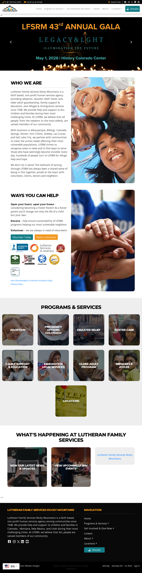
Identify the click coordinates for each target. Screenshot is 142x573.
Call (11, 2)
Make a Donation (46, 237)
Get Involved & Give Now (78, 8)
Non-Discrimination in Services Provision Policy (31, 280)
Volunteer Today (21, 237)
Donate (132, 8)
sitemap (105, 565)
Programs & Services (53, 8)
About (105, 8)
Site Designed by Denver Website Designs (21, 565)
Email (33, 2)
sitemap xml (117, 565)
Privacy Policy (17, 284)
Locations (115, 8)
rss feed (128, 565)
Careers (96, 8)
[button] (10, 42)
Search (114, 2)
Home (39, 8)
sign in (137, 565)
